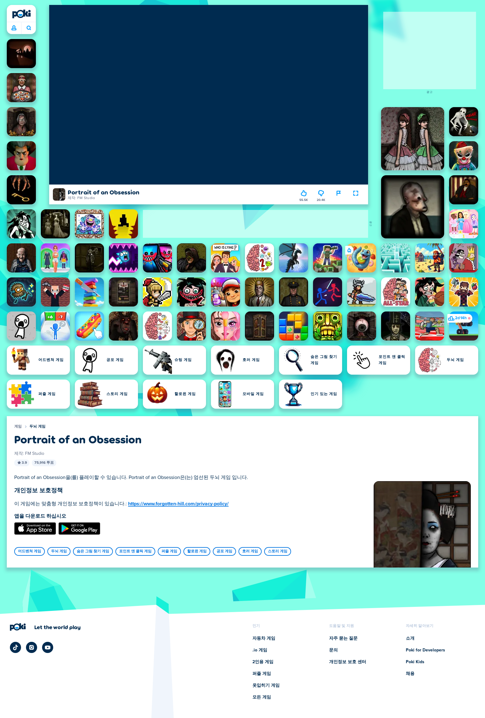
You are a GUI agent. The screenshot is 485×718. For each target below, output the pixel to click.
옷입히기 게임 (266, 685)
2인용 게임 (262, 662)
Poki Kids (415, 662)
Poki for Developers (425, 650)
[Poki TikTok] (15, 647)
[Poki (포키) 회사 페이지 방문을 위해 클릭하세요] (45, 627)
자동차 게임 (263, 638)
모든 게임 (261, 697)
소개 (410, 638)
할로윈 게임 (197, 551)
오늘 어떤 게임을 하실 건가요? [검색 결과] (28, 28)
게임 (18, 427)
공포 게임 (224, 551)
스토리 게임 (277, 551)
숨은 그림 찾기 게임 (93, 551)
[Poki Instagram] (31, 647)
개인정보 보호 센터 (347, 662)
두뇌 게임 (37, 427)
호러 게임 (250, 551)
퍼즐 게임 (169, 551)
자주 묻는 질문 (343, 638)
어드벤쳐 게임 (29, 551)
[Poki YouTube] (47, 647)
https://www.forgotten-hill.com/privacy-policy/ (178, 503)
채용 (410, 674)
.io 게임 (259, 650)
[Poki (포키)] (21, 14)
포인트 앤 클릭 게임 (135, 551)
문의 (333, 650)
